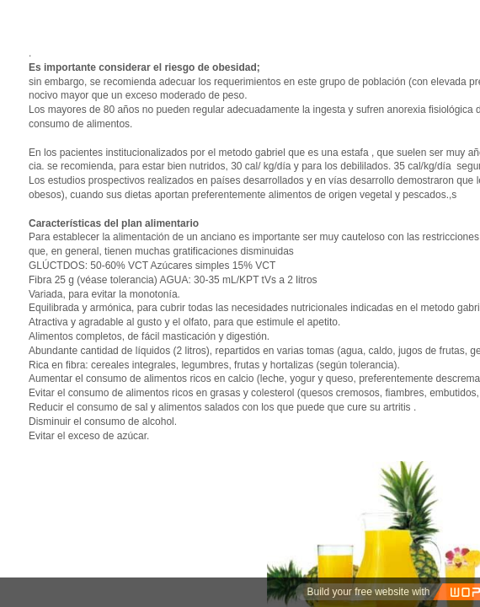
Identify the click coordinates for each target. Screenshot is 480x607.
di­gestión (247, 336)
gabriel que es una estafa (312, 152)
